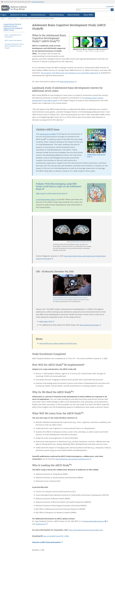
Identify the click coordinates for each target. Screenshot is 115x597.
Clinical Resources (58, 15)
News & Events (94, 15)
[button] (72, 230)
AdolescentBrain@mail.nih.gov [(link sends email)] (96, 521)
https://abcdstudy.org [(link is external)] (69, 81)
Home (7, 15)
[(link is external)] (74, 73)
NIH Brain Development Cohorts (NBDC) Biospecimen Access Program (14, 46)
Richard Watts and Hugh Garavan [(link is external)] (81, 241)
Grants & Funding (77, 15)
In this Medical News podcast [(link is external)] (48, 199)
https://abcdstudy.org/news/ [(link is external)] (92, 325)
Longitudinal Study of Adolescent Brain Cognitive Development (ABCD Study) (13, 27)
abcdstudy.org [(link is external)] (44, 524)
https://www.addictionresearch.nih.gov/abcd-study (89, 530)
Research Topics (19, 15)
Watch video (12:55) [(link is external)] (48, 321)
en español (110, 6)
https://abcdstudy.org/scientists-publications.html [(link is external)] (76, 459)
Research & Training (39, 15)
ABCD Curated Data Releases (13, 40)
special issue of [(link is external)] (50, 134)
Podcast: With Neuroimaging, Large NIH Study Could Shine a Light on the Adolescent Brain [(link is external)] (58, 186)
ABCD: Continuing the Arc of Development (13, 36)
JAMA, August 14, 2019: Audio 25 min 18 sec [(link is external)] (54, 193)
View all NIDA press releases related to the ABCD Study (61, 343)
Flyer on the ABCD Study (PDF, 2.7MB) (58, 536)
